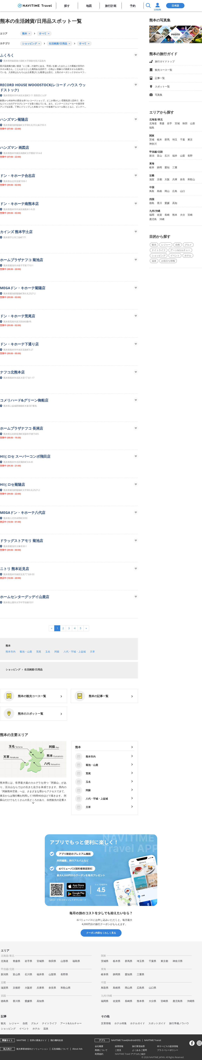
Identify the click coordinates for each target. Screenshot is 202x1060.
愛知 (167, 167)
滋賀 (151, 179)
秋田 (185, 123)
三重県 (140, 974)
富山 (159, 155)
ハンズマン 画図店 (14, 147)
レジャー (165, 244)
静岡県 (116, 974)
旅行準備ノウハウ (179, 1023)
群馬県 (128, 961)
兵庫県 (40, 987)
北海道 (153, 123)
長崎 (167, 214)
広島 (174, 191)
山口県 (152, 987)
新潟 (151, 155)
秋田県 (52, 961)
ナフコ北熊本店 (12, 372)
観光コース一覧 (160, 70)
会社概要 (99, 1046)
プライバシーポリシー (167, 1050)
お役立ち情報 (168, 260)
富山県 (16, 974)
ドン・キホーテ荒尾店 (17, 316)
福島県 (76, 961)
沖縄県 (190, 1001)
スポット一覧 (159, 86)
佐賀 (159, 214)
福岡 (151, 214)
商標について (101, 1050)
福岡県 (104, 1001)
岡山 (167, 191)
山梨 (182, 155)
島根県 (116, 987)
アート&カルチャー (180, 250)
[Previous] (52, 628)
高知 (174, 203)
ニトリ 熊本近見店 (14, 568)
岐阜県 (104, 974)
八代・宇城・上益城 (75, 651)
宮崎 (190, 214)
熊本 (8, 645)
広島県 (140, 987)
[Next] (86, 628)
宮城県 (40, 961)
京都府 (16, 987)
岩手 (169, 123)
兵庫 (174, 179)
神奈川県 (178, 961)
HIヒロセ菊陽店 (12, 484)
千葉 (182, 139)
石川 (167, 155)
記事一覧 (157, 78)
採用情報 (119, 1046)
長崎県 (128, 1001)
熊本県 (140, 1001)
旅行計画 (110, 6)
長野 (190, 155)
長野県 (64, 974)
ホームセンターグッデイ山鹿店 (24, 596)
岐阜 (151, 167)
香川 (159, 203)
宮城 (177, 123)
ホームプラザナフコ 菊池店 (21, 259)
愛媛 (167, 203)
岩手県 (28, 961)
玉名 (47, 651)
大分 (182, 214)
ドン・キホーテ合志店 (17, 175)
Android (132, 1040)
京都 (159, 179)
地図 (89, 6)
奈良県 (52, 987)
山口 (182, 191)
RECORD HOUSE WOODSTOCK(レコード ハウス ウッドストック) (43, 87)
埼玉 (174, 139)
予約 (132, 6)
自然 (177, 244)
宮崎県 (164, 1001)
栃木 (159, 139)
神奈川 (153, 143)
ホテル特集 (120, 1023)
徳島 (151, 203)
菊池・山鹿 (26, 651)
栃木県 (116, 961)
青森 (161, 123)
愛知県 (128, 974)
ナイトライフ (158, 250)
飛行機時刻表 (56, 1040)
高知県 (40, 1001)
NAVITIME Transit (152, 1040)
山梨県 (52, 974)
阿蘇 (56, 651)
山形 (192, 123)
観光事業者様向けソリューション (32, 1048)
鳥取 (151, 191)
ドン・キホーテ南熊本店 (19, 203)
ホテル (187, 255)
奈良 (182, 179)
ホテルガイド (137, 1023)
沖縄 (161, 219)
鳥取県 (104, 987)
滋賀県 (4, 987)
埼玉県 (140, 961)
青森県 (16, 961)
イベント (175, 255)
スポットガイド (157, 1023)
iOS (138, 1040)
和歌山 (191, 179)
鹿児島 (153, 219)
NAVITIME (21, 1040)
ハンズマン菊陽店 (14, 119)
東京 (190, 139)
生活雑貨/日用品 (33, 669)
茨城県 (104, 961)
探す (67, 6)
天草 (92, 651)
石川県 (28, 974)
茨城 (151, 139)
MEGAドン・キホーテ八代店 (22, 512)
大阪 (167, 179)
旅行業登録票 (138, 1046)
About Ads (77, 1048)
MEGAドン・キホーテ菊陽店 (22, 288)
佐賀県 (116, 1001)
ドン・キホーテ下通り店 (19, 344)
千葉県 (152, 961)
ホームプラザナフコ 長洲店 (21, 428)
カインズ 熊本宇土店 (16, 231)
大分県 (152, 1001)
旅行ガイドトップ (162, 61)
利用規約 (99, 1053)
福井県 (40, 974)
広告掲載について (60, 1048)
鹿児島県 (178, 1001)
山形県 (64, 961)
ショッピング (13, 669)
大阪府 (28, 987)
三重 (174, 167)
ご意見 (118, 1050)
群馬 (167, 139)
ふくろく (7, 55)
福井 (174, 155)
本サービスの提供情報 (167, 1046)
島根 (159, 191)
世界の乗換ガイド (38, 1040)
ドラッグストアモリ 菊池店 (21, 540)
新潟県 (4, 974)
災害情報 (106, 1023)
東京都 (164, 961)
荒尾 (38, 651)
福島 (151, 127)
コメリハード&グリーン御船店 (24, 400)
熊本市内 (10, 651)
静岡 (159, 167)
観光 (154, 244)
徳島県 (4, 1001)
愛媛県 (28, 1001)
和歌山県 (65, 987)
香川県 (16, 1001)
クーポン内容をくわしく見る (101, 933)
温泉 (154, 260)
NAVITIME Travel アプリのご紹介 (130, 1053)
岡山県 (128, 987)
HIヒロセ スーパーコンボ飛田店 (25, 456)
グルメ (188, 244)
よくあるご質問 (139, 1050)
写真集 (155, 95)
